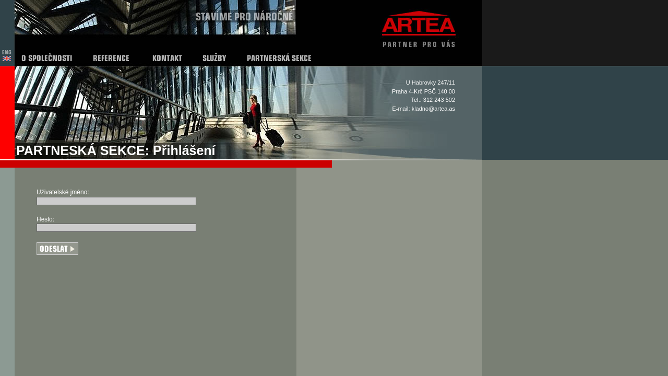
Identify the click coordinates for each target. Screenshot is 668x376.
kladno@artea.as (433, 108)
